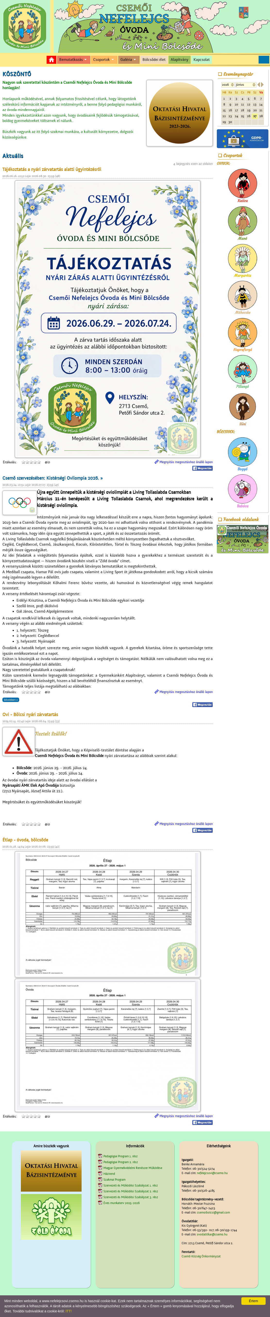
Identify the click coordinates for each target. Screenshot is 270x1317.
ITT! (69, 1311)
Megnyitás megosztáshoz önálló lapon (186, 462)
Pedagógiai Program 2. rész (120, 1162)
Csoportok (101, 59)
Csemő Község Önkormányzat (201, 1256)
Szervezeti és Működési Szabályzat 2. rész (130, 1191)
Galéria (126, 59)
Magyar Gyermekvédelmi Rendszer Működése (132, 1168)
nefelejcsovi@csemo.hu (212, 1173)
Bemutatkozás (71, 59)
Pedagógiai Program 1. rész (120, 1156)
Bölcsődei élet (154, 59)
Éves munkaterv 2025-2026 (121, 1203)
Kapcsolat (202, 59)
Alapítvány (179, 59)
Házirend (109, 1174)
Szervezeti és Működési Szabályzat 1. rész (130, 1185)
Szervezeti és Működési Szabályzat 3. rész (130, 1197)
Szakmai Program (114, 1179)
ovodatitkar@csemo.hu (212, 1234)
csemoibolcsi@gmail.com (213, 1212)
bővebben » (11, 699)
